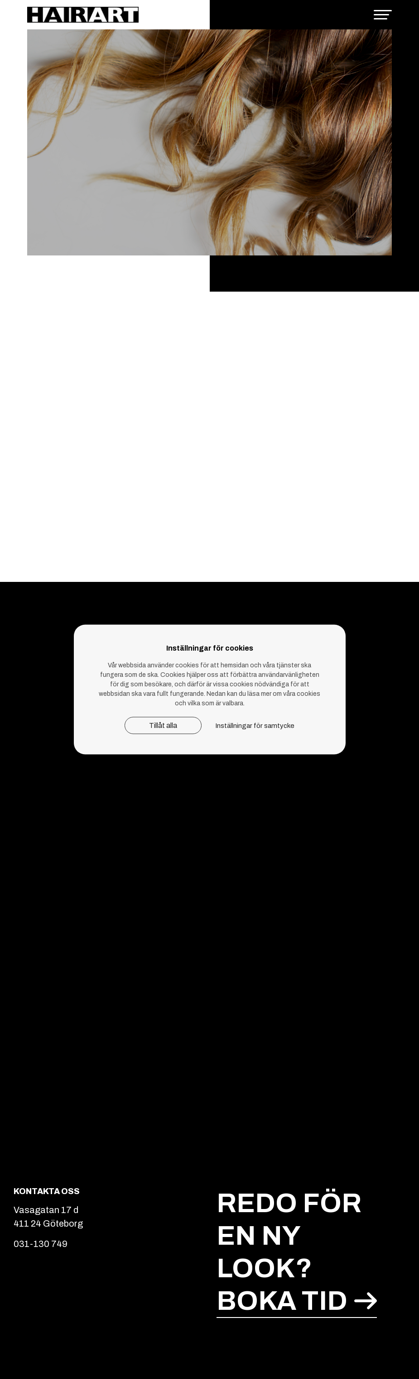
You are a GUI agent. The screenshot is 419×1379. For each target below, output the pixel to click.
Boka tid (297, 1301)
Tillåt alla (163, 725)
